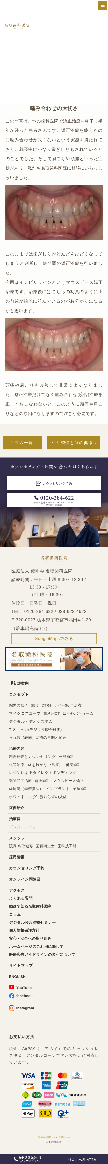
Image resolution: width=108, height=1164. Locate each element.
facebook (21, 1001)
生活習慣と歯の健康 (72, 442)
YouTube (20, 992)
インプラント (60, 791)
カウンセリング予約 (27, 871)
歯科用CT (53, 714)
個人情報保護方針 (25, 935)
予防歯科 (83, 791)
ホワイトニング (23, 799)
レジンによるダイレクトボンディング (44, 774)
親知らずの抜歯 (55, 799)
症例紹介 (17, 810)
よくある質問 (21, 902)
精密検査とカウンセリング (33, 758)
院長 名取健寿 (21, 849)
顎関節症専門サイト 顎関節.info (54, 1143)
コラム (15, 918)
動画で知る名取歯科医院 (31, 910)
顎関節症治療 (21, 783)
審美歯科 (76, 766)
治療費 (15, 821)
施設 (36, 706)
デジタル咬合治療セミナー (33, 926)
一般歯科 (69, 758)
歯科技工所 (69, 849)
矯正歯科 (44, 783)
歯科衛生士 (47, 849)
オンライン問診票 (25, 883)
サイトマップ (21, 970)
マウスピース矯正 (70, 783)
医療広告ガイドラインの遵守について (43, 959)
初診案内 (19, 683)
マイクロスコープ (25, 714)
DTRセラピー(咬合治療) (64, 706)
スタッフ (17, 841)
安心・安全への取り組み (31, 943)
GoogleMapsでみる (54, 638)
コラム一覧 (21, 442)
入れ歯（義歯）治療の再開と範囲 (39, 739)
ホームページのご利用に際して (37, 951)
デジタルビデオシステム (32, 722)
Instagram (22, 1013)
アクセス (17, 894)
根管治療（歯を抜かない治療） (37, 766)
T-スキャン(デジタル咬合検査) (36, 731)
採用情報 (17, 860)
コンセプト (19, 695)
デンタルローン (23, 830)
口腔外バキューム (81, 714)
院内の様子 (19, 706)
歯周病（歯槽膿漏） (27, 791)
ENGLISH (17, 982)
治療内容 (17, 750)
